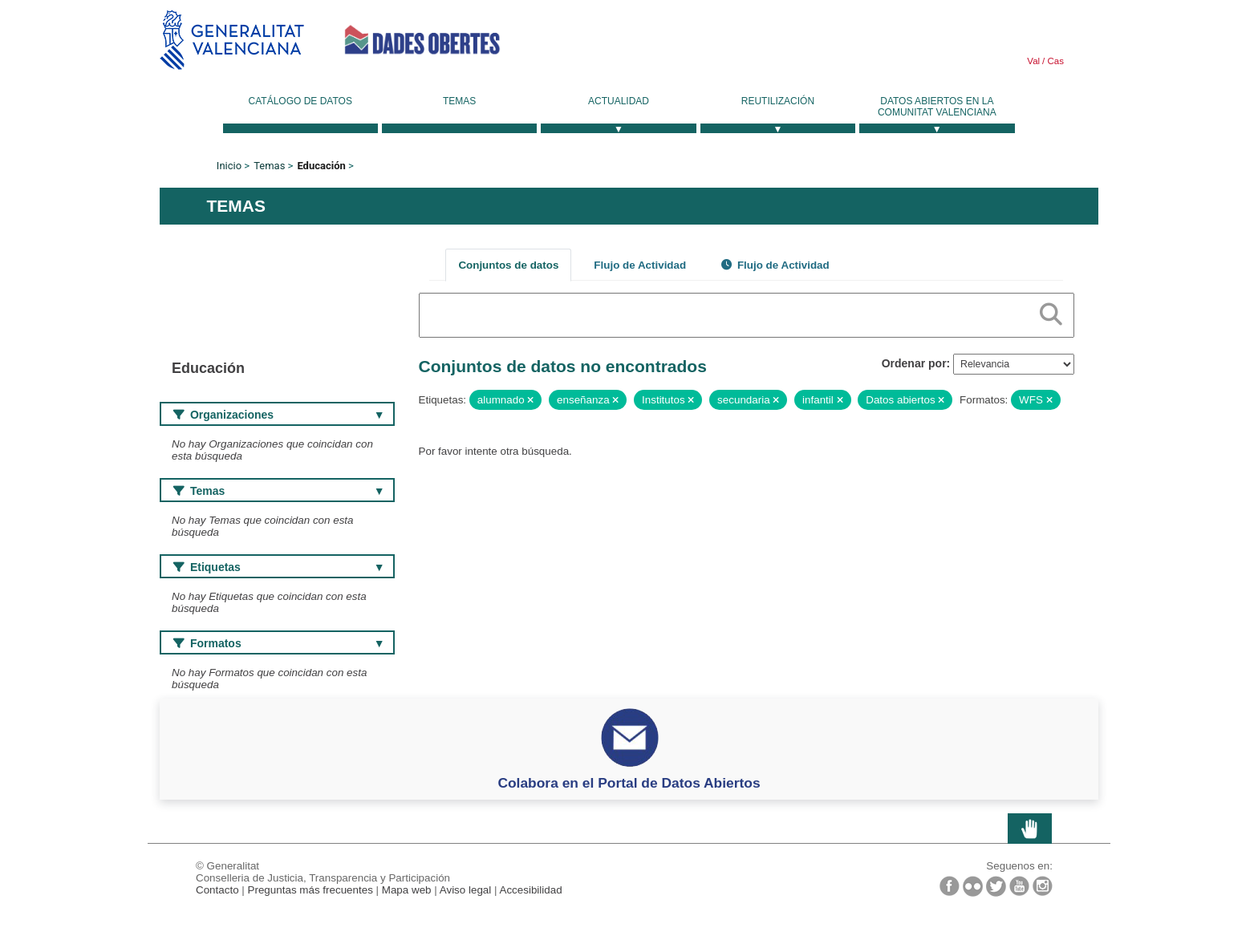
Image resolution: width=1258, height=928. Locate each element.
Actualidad (618, 101)
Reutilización (777, 101)
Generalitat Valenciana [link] (232, 40)
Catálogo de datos (300, 101)
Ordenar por (914, 363)
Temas (459, 101)
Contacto (217, 890)
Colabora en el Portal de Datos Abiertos (628, 783)
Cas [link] (1054, 61)
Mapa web (407, 890)
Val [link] (1033, 61)
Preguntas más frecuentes (310, 890)
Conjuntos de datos (508, 265)
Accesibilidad (530, 890)
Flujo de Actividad (640, 265)
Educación (321, 166)
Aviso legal (466, 890)
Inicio (229, 166)
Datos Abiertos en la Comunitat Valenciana (937, 106)
